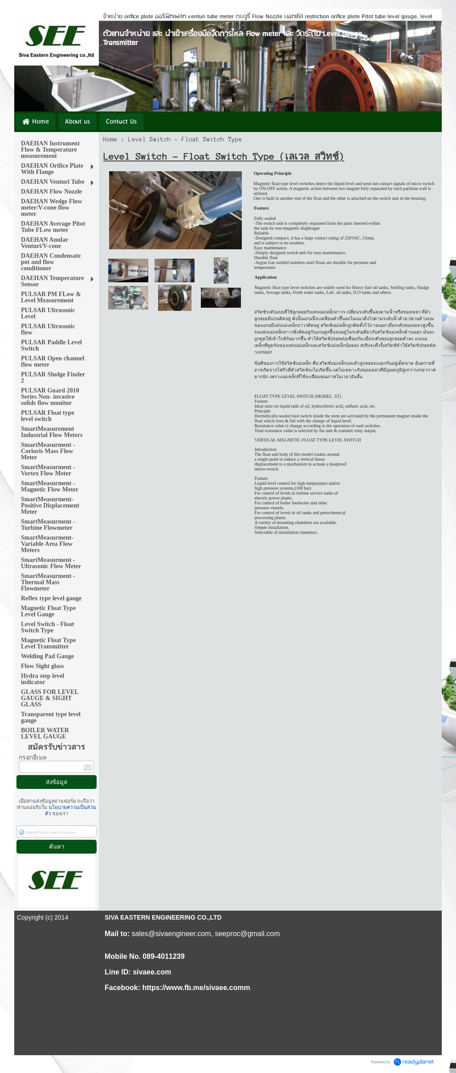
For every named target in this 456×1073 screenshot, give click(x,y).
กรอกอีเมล (33, 757)
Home (110, 139)
